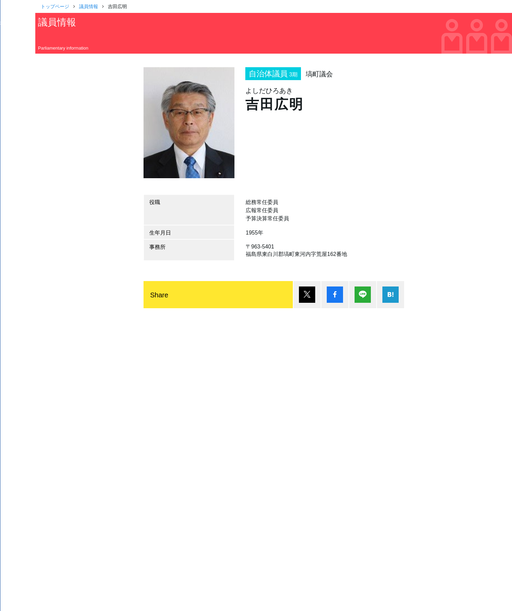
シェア (335, 294)
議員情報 (88, 6)
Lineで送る (363, 294)
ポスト (307, 294)
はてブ (390, 294)
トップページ (55, 6)
